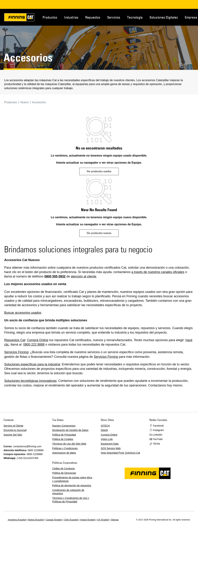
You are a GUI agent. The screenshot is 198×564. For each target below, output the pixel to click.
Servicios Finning (16, 352)
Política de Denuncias (64, 473)
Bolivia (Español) (36, 520)
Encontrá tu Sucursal (15, 430)
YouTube (158, 439)
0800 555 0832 (54, 276)
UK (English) (103, 520)
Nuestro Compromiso (64, 425)
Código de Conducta (63, 468)
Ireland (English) (87, 520)
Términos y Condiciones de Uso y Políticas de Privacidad (70, 500)
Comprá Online (37, 340)
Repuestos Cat (14, 340)
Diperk (104, 430)
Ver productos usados (99, 171)
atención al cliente (83, 276)
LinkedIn (157, 434)
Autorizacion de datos (64, 452)
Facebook (158, 425)
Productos (50, 17)
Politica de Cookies (62, 439)
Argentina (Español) (17, 520)
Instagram (158, 430)
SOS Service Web (111, 448)
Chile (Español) (71, 520)
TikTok (156, 443)
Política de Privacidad (64, 434)
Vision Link (107, 439)
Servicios (113, 17)
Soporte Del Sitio (13, 434)
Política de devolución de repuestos (71, 485)
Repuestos (92, 17)
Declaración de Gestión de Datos (70, 430)
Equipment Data (109, 443)
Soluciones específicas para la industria (32, 364)
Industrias (71, 17)
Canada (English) (54, 520)
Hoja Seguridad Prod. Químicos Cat (120, 452)
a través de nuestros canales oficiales (157, 272)
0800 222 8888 (33, 344)
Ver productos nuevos (99, 233)
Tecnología (135, 17)
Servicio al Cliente (13, 425)
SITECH (105, 425)
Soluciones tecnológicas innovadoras (30, 381)
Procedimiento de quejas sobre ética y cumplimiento (72, 479)
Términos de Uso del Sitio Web (69, 443)
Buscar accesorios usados (22, 312)
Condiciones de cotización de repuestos (68, 492)
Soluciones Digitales (163, 17)
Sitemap (115, 520)
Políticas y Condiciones (65, 448)
